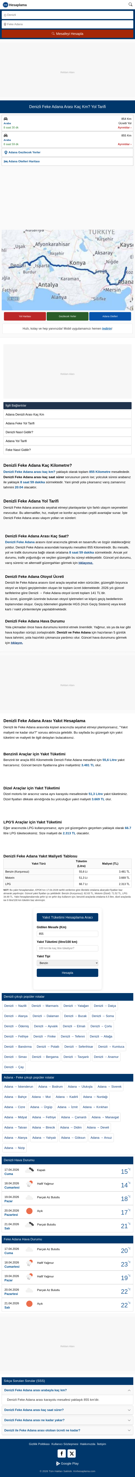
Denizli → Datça (105, 1006)
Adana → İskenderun (18, 1086)
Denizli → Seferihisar (78, 1046)
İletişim (101, 1444)
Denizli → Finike (44, 1036)
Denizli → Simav (15, 1057)
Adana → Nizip (14, 1148)
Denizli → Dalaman (46, 1016)
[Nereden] (67, 15)
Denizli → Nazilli (15, 1006)
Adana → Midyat (15, 1117)
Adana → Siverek (110, 1086)
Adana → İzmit (67, 1107)
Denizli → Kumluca (111, 1046)
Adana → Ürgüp (41, 1107)
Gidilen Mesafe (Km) (51, 927)
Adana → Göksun (73, 1137)
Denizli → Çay (14, 1067)
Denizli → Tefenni (73, 1036)
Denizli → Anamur (106, 1057)
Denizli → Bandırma (18, 1046)
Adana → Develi (98, 1127)
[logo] (15, 4)
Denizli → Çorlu (101, 1026)
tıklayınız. (86, 563)
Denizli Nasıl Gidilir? (19, 432)
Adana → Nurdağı (95, 1097)
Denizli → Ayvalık (46, 1026)
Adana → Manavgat (105, 1117)
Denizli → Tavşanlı (76, 1057)
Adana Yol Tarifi (16, 441)
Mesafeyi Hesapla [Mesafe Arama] (67, 34)
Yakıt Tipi (43, 956)
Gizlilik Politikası (39, 1444)
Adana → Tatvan (15, 1127)
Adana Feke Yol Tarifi (20, 423)
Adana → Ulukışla (80, 1086)
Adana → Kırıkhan (95, 1107)
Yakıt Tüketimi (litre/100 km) (57, 942)
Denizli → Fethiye (16, 1036)
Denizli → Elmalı (74, 1026)
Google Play (67, 1464)
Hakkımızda (87, 1444)
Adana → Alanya (15, 1137)
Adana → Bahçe (15, 1097)
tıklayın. (17, 643)
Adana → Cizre (14, 1107)
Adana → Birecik (43, 1127)
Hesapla (67, 973)
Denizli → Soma (103, 1016)
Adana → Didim (71, 1127)
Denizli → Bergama (45, 1057)
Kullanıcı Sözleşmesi (64, 1444)
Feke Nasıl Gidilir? (18, 450)
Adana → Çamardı (73, 1117)
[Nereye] (67, 24)
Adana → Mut (41, 1097)
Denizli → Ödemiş (16, 1026)
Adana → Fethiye (44, 1117)
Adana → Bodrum (50, 1086)
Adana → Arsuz (101, 1137)
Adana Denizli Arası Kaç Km (25, 414)
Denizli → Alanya (16, 1016)
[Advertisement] (67, 66)
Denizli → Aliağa (101, 1036)
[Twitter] (72, 1453)
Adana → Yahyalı (44, 1137)
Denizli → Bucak (75, 1016)
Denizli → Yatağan (76, 1006)
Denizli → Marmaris (45, 1006)
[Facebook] (62, 1453)
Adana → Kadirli (67, 1097)
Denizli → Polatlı (48, 1046)
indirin (107, 328)
